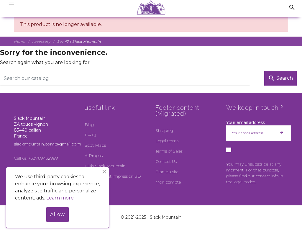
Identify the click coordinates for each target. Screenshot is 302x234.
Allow (57, 214)
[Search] (125, 78)
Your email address (245, 122)
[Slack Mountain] (151, 7)
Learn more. (60, 198)
